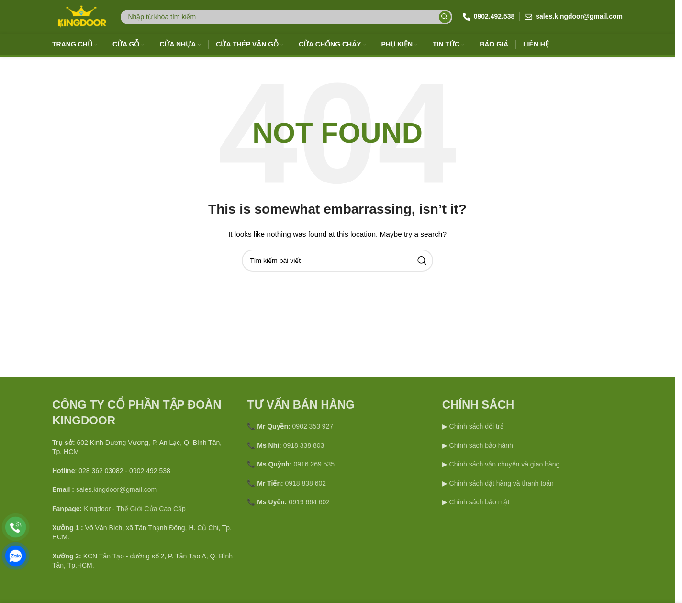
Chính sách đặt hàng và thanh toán (501, 483)
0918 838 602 (305, 483)
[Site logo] (81, 16)
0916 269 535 (314, 464)
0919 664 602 (309, 502)
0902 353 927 (313, 426)
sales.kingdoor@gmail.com (116, 489)
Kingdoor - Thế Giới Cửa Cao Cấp (135, 508)
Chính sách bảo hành (480, 445)
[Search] (286, 17)
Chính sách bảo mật (479, 502)
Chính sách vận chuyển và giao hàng (504, 464)
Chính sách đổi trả (475, 426)
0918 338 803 (303, 445)
